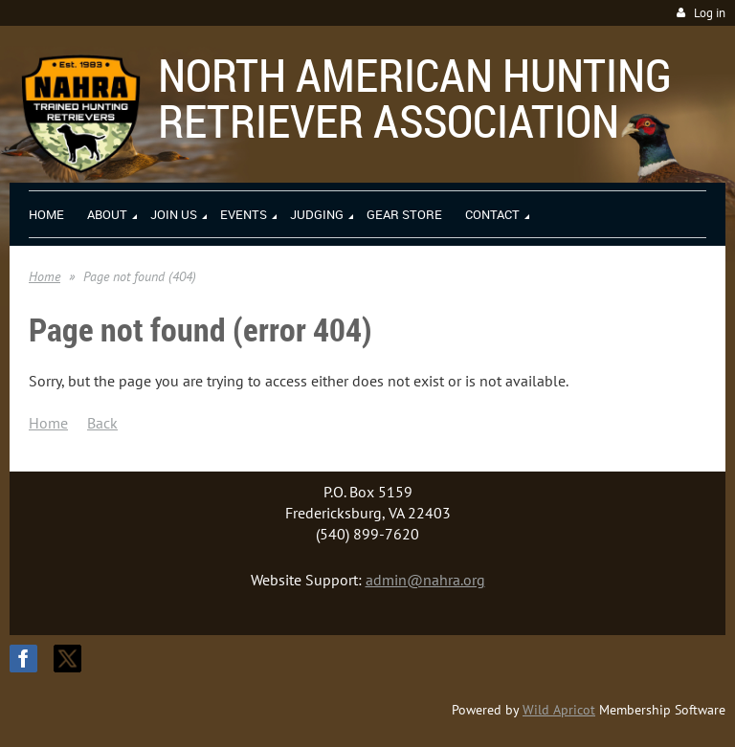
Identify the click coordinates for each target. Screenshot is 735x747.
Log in (709, 13)
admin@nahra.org (425, 579)
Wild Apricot (559, 709)
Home (44, 276)
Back (102, 422)
